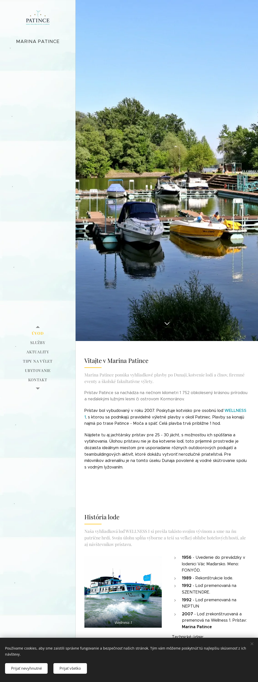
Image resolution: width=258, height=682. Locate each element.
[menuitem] (38, 333)
